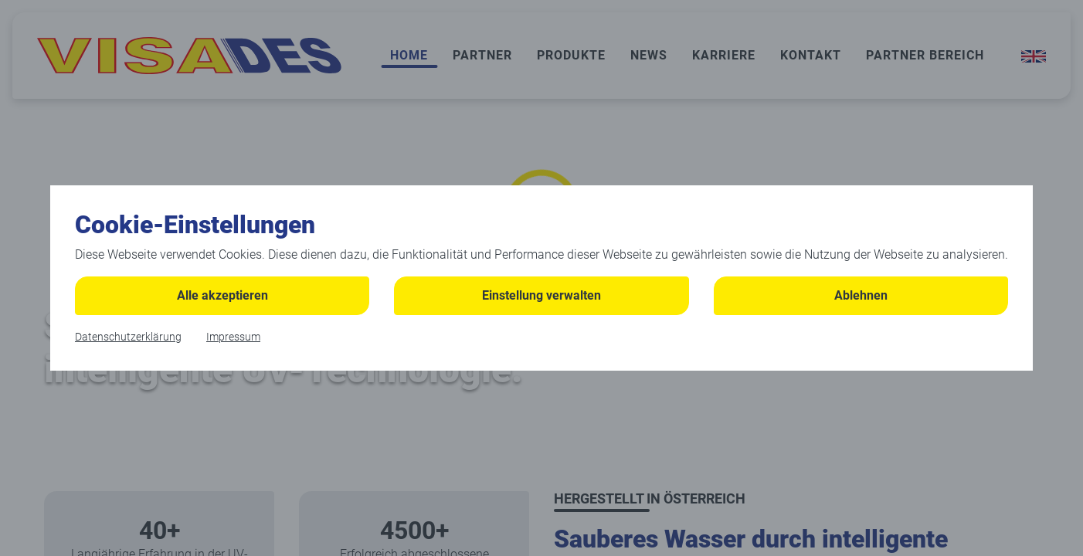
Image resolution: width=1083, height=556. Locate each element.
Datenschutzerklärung (128, 337)
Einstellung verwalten (541, 295)
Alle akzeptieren (222, 295)
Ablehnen (861, 295)
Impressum (233, 337)
